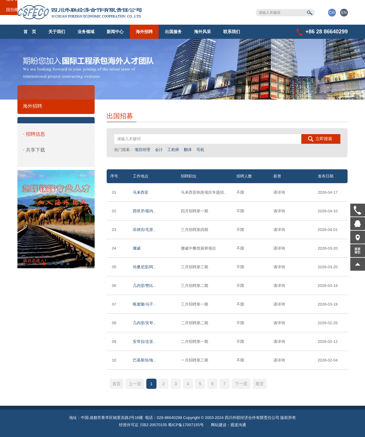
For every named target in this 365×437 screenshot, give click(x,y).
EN (343, 12)
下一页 (241, 383)
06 (114, 285)
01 (114, 192)
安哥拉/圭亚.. (144, 341)
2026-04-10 (328, 211)
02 (114, 211)
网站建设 (219, 425)
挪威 (137, 248)
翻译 (188, 149)
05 (114, 267)
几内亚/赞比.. (144, 285)
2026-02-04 (328, 360)
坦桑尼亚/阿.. (144, 267)
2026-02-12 (328, 341)
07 (114, 304)
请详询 (279, 192)
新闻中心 (115, 31)
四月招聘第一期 (194, 211)
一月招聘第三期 (194, 360)
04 (114, 248)
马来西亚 (140, 192)
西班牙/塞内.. (144, 211)
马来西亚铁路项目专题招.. (203, 192)
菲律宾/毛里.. (144, 229)
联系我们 (231, 31)
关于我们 (56, 31)
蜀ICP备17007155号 (186, 425)
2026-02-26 (328, 323)
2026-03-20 (328, 248)
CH (332, 12)
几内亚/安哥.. (144, 323)
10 (114, 360)
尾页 (259, 383)
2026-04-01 (328, 229)
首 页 (29, 31)
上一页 (135, 383)
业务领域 (86, 31)
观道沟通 (238, 425)
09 (114, 341)
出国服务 (173, 31)
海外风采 (202, 31)
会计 (159, 149)
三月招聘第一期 (194, 304)
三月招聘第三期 (194, 267)
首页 (116, 383)
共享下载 (35, 149)
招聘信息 (35, 134)
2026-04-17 (328, 192)
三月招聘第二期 (194, 285)
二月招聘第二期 (194, 323)
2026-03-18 (328, 285)
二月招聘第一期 (194, 341)
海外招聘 (144, 31)
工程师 (173, 149)
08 (114, 323)
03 (114, 229)
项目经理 (142, 149)
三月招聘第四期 (194, 229)
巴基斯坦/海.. (144, 360)
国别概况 (14, 9)
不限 (240, 192)
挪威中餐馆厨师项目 (198, 248)
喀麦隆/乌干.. (144, 304)
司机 (200, 149)
